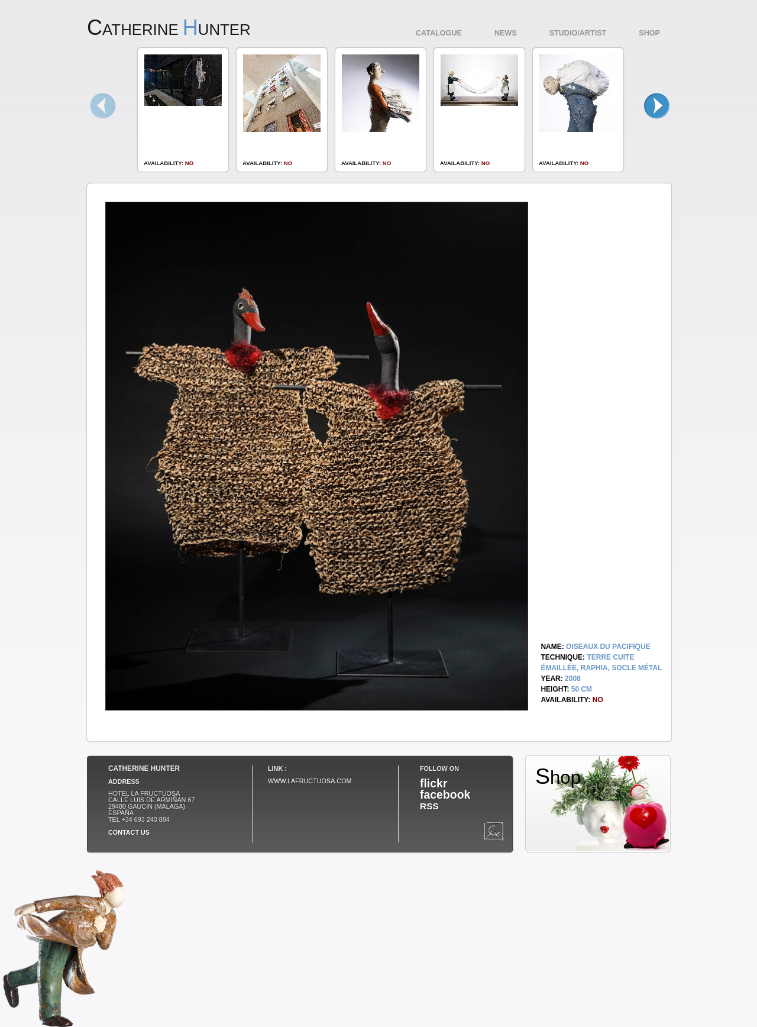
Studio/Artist (578, 33)
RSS (429, 806)
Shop (649, 33)
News (505, 33)
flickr (433, 783)
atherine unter (169, 29)
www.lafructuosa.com (310, 780)
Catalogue (439, 33)
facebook (445, 794)
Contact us (129, 832)
